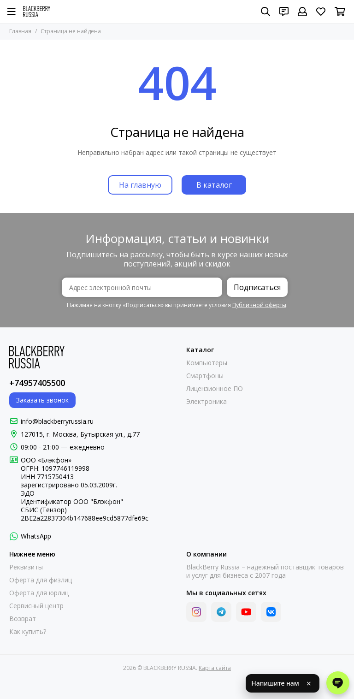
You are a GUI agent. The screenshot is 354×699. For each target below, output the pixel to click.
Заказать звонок (42, 400)
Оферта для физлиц (40, 580)
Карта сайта (215, 668)
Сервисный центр (36, 606)
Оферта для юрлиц (39, 593)
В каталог (214, 185)
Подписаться (257, 287)
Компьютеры (206, 363)
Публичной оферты (259, 305)
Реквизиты (26, 567)
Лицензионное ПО (214, 389)
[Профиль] (302, 11)
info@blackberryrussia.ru (57, 421)
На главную (140, 185)
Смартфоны (205, 376)
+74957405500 (37, 383)
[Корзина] (340, 11)
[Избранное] (321, 11)
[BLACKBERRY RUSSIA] (36, 11)
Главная (20, 31)
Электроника (206, 401)
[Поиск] (265, 11)
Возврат (22, 619)
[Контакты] (284, 11)
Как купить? (27, 632)
